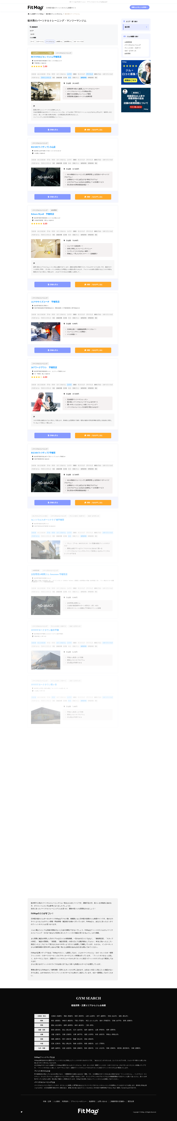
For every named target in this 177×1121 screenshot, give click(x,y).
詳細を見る (54, 130)
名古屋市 (58, 1025)
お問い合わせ (102, 1101)
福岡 (52, 1048)
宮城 (109, 1016)
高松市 (69, 1039)
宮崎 (107, 1048)
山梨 (96, 1030)
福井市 (91, 1030)
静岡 (65, 1025)
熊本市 (91, 1048)
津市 (91, 1025)
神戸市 (80, 1034)
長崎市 (80, 1048)
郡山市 (125, 1016)
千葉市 (81, 1020)
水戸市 (118, 1020)
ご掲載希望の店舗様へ (117, 1101)
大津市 (91, 1034)
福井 (85, 1030)
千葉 (76, 1020)
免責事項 (92, 1101)
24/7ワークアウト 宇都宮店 (44, 367)
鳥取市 (91, 1043)
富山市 (69, 1030)
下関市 (102, 1043)
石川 (74, 1030)
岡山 (63, 1043)
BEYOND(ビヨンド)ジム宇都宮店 (46, 57)
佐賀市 (69, 1048)
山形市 (92, 1016)
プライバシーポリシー (79, 1101)
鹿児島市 (126, 1048)
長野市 (113, 1030)
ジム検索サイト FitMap (36, 14)
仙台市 (114, 1016)
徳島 (52, 1039)
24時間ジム (59, 41)
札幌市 (59, 1016)
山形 (87, 1016)
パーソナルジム (50, 41)
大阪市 (58, 1034)
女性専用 (127, 53)
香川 (63, 1039)
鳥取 (85, 1043)
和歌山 (108, 1034)
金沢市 (80, 1030)
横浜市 (70, 1020)
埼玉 (87, 1020)
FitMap (142, 1112)
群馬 (124, 1020)
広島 (52, 1043)
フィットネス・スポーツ (133, 48)
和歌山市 (115, 1034)
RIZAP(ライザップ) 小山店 (43, 147)
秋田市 (81, 1016)
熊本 (85, 1048)
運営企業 (131, 1101)
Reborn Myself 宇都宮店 (42, 214)
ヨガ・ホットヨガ (79, 41)
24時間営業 (128, 42)
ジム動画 (56, 1101)
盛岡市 (103, 1016)
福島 (120, 1016)
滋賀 (85, 1034)
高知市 (91, 1039)
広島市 (58, 1043)
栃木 (101, 1020)
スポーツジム (40, 41)
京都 (63, 1034)
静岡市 (70, 1025)
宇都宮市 (107, 1020)
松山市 (80, 1039)
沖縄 (132, 1048)
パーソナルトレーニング (133, 45)
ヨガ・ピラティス (130, 51)
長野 (107, 1030)
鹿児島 (119, 1048)
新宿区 (58, 1020)
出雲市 (80, 1043)
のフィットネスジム (54, 14)
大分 (96, 1048)
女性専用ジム (68, 41)
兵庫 (74, 1034)
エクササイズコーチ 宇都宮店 (45, 302)
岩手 (98, 1016)
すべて (32, 41)
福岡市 (58, 1048)
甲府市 (102, 1030)
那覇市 (138, 1048)
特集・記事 (47, 1101)
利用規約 (65, 1101)
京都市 (69, 1034)
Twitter (21, 1112)
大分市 (102, 1048)
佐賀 (63, 1048)
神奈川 (64, 1020)
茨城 (113, 1020)
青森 (65, 1016)
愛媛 (74, 1039)
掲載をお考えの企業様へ (140, 7)
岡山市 (69, 1043)
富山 (63, 1030)
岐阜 (76, 1025)
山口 (96, 1043)
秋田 (76, 1016)
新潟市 (58, 1030)
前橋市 (129, 1020)
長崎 (74, 1048)
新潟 (52, 1030)
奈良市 (102, 1034)
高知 (85, 1039)
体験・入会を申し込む (95, 130)
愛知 (52, 1025)
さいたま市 (93, 1020)
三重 (87, 1025)
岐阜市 (81, 1025)
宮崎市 (113, 1048)
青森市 (70, 1016)
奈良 (96, 1034)
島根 (74, 1043)
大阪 (52, 1034)
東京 (52, 1020)
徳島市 (58, 1039)
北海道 (53, 1016)
